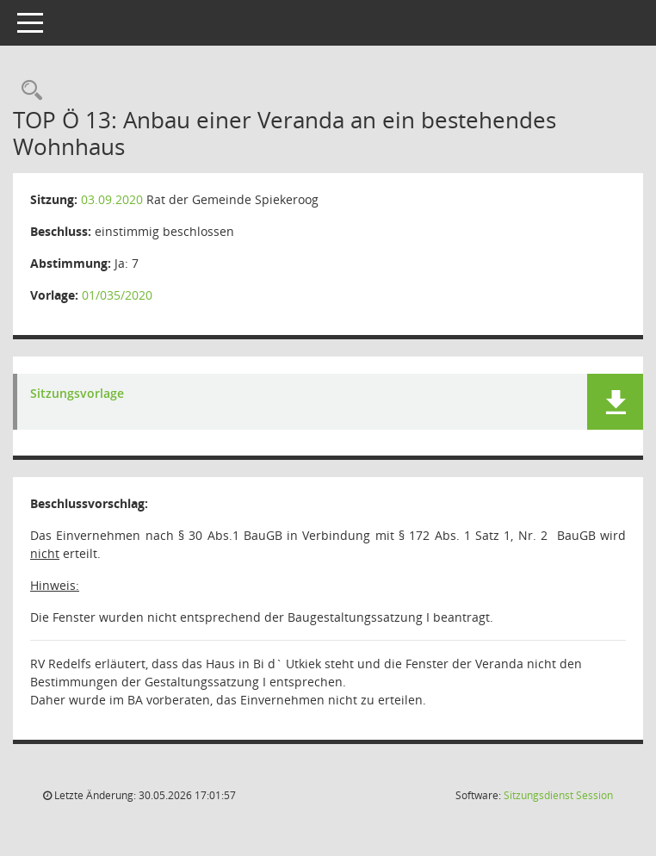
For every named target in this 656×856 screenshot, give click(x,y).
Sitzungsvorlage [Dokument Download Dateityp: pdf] (77, 394)
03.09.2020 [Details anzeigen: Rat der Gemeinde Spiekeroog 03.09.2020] (112, 199)
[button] (615, 402)
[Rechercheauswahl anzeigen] (27, 91)
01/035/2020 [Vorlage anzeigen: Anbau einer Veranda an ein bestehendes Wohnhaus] (117, 295)
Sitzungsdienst (558, 795)
